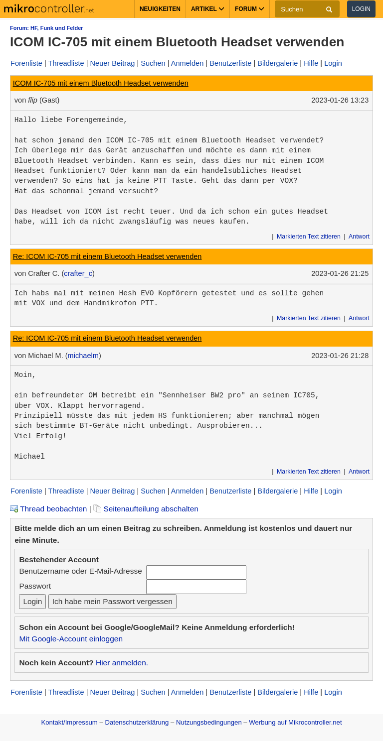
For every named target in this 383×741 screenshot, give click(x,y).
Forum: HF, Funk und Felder (46, 28)
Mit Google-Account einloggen (71, 638)
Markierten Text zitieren (309, 236)
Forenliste (26, 63)
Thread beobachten (48, 508)
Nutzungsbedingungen (209, 722)
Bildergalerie (277, 63)
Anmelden (187, 63)
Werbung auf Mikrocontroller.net (295, 722)
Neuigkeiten (160, 8)
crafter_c (78, 273)
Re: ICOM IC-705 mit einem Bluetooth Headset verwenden (107, 256)
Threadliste (66, 63)
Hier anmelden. (122, 662)
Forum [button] (249, 8)
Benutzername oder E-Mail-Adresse (80, 571)
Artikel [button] (207, 8)
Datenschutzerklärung (137, 722)
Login (361, 8)
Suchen (153, 63)
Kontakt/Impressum (69, 722)
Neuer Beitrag (112, 63)
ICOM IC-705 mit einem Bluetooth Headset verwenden (101, 83)
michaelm (83, 356)
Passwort (35, 586)
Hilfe (311, 63)
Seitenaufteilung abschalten (145, 508)
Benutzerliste (230, 63)
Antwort (359, 236)
